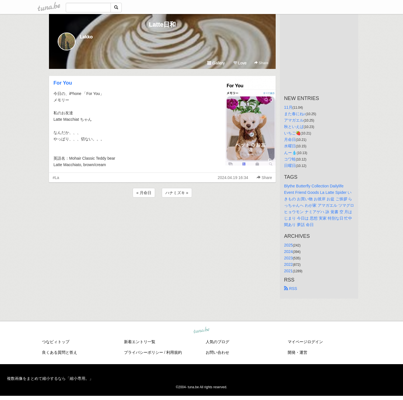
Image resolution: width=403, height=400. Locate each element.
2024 (288, 251)
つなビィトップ (55, 341)
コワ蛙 (290, 159)
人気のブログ (217, 341)
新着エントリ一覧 (139, 341)
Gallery (216, 63)
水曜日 (290, 146)
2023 (288, 258)
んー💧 (290, 152)
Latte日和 (162, 24)
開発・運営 (297, 352)
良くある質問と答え (59, 352)
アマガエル (294, 120)
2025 (288, 245)
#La (56, 177)
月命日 (290, 139)
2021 (288, 271)
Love (240, 63)
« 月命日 (143, 192)
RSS (290, 288)
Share (261, 63)
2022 (288, 264)
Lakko (86, 36)
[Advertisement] (162, 213)
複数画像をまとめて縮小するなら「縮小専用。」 (50, 378)
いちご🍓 (292, 133)
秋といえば (294, 126)
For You (62, 83)
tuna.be (201, 330)
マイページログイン (305, 341)
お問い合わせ (217, 352)
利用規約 (174, 352)
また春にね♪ (295, 113)
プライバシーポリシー (143, 352)
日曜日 (290, 165)
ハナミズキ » (176, 192)
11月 (288, 107)
